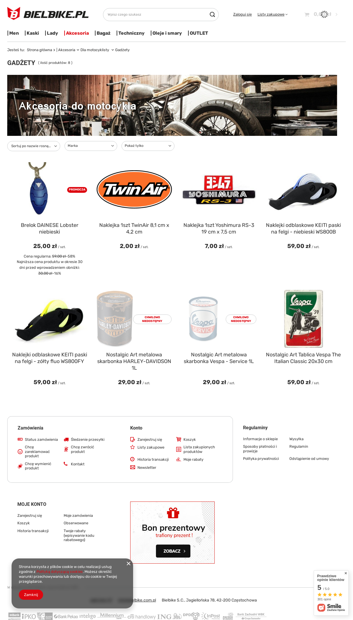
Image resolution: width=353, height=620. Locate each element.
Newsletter (146, 467)
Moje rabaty (193, 459)
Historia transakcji (153, 459)
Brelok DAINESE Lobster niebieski (49, 228)
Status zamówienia (41, 439)
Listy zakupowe (271, 14)
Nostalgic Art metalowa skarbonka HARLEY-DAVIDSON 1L (134, 361)
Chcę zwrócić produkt (82, 449)
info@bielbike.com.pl (137, 600)
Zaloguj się (242, 14)
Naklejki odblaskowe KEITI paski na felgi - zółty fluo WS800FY (49, 357)
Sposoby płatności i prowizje (260, 448)
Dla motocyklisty (95, 50)
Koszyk (189, 439)
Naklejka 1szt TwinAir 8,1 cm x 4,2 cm (134, 228)
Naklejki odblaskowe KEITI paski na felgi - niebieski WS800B (303, 228)
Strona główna (39, 50)
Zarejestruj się (149, 439)
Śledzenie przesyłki (87, 439)
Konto (136, 428)
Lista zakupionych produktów (199, 449)
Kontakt (77, 464)
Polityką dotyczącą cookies (59, 571)
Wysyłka (296, 439)
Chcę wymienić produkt (38, 466)
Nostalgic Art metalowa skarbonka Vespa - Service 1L (219, 357)
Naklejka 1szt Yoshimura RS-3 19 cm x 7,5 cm (218, 228)
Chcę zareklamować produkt (37, 451)
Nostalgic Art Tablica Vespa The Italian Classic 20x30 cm (303, 357)
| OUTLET (198, 33)
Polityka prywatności (261, 458)
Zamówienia (30, 428)
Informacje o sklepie (260, 439)
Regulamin (298, 446)
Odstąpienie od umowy (309, 458)
